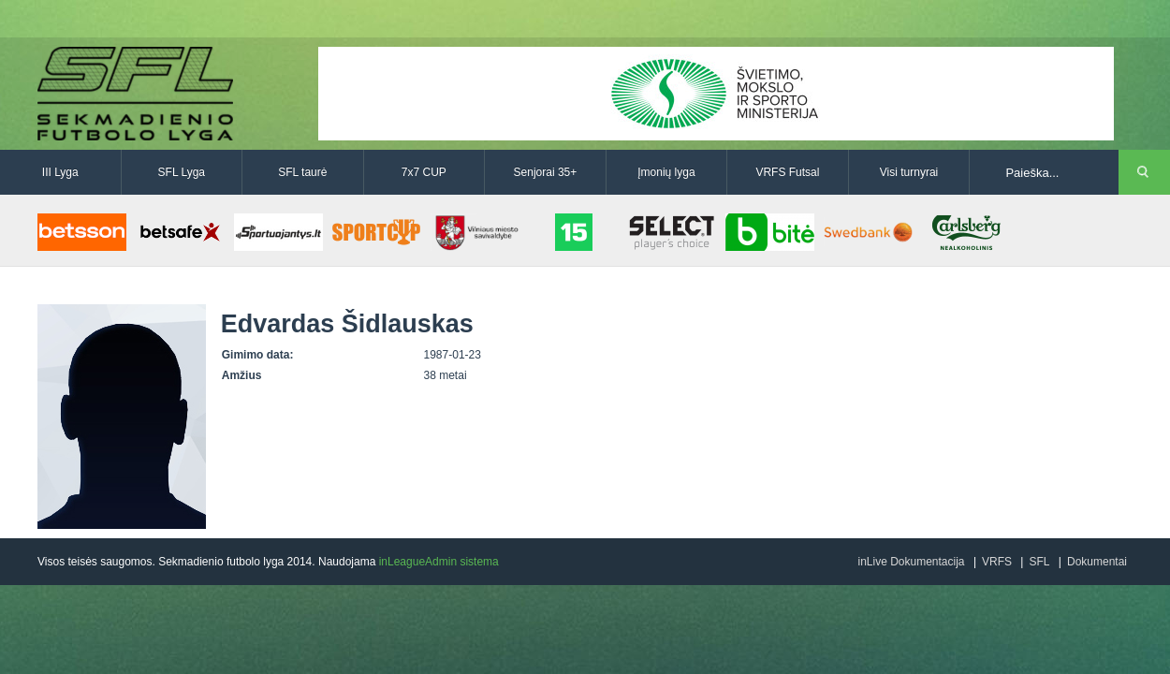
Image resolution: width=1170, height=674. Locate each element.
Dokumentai (1097, 561)
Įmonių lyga (666, 172)
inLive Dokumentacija (910, 561)
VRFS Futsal (787, 172)
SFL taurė (302, 172)
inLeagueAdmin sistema (439, 561)
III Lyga (60, 172)
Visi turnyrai (909, 172)
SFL (1039, 561)
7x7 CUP (424, 172)
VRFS (997, 561)
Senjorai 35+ (546, 172)
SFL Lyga (181, 172)
